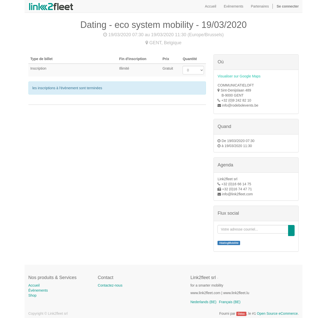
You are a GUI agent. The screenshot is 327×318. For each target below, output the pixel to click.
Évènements (38, 290)
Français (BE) (230, 302)
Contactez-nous (110, 285)
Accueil (34, 285)
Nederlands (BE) (203, 302)
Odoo (241, 313)
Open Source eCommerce (277, 313)
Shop (32, 295)
